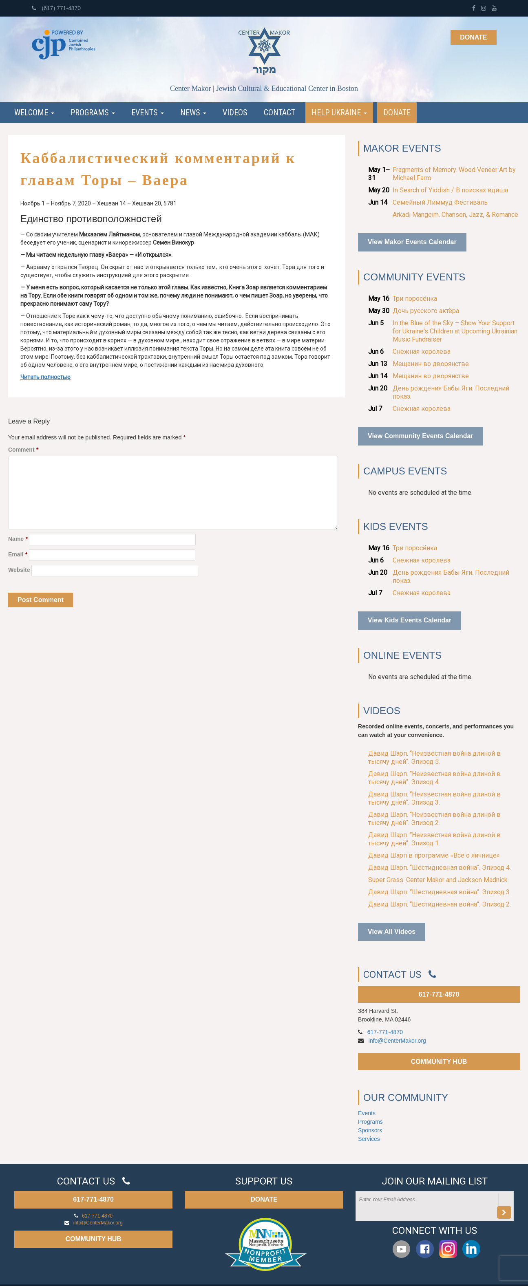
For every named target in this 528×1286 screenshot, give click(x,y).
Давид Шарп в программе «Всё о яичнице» (434, 855)
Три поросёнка (415, 298)
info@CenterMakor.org (397, 1040)
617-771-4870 (439, 994)
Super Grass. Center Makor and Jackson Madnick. (438, 880)
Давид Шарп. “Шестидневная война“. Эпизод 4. (439, 867)
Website (19, 570)
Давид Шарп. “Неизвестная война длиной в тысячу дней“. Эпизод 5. (434, 757)
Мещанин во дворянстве (431, 364)
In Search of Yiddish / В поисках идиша (450, 190)
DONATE (263, 1199)
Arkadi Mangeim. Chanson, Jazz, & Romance (455, 214)
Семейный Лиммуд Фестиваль (440, 202)
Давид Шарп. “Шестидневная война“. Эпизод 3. (439, 892)
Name (17, 539)
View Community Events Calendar (420, 435)
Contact (279, 112)
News (193, 112)
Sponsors (370, 1130)
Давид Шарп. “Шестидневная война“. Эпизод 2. (439, 904)
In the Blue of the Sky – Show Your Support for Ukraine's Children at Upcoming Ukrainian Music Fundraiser (455, 331)
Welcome (34, 112)
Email (17, 554)
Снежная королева (422, 351)
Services (369, 1139)
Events (147, 112)
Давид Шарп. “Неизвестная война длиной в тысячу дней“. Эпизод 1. (434, 839)
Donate (473, 37)
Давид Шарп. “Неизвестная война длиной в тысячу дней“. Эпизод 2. (434, 819)
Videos (235, 112)
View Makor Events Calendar (412, 241)
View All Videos (391, 931)
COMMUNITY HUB (439, 1061)
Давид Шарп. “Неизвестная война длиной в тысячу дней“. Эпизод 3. (434, 798)
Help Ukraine (339, 112)
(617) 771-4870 (56, 8)
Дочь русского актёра (426, 311)
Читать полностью (45, 377)
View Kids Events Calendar (409, 620)
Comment (23, 449)
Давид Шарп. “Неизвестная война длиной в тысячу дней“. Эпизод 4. (434, 778)
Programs (93, 112)
